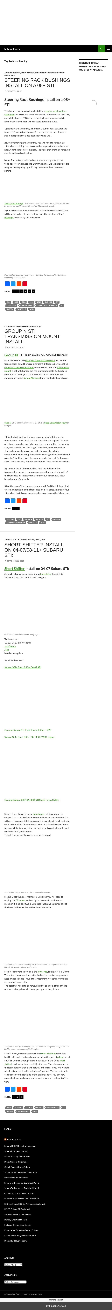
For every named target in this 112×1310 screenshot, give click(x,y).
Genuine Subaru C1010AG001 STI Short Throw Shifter (31, 799)
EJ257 (23, 73)
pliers (60, 1057)
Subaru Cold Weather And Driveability (21, 1198)
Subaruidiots (14, 1139)
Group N (11, 355)
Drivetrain (14, 73)
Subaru (42, 73)
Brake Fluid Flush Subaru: (16, 1240)
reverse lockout (48, 1053)
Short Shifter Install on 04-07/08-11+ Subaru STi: (33, 550)
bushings (8, 217)
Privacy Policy (9, 1294)
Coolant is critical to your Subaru (19, 1193)
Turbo (61, 73)
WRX (12, 75)
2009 (16, 302)
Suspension (52, 73)
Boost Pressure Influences (16, 1177)
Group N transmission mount (19, 367)
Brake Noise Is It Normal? (15, 1161)
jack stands (38, 813)
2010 (24, 302)
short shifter (45, 573)
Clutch (29, 1108)
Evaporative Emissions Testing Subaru (21, 1230)
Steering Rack (26, 305)
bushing (48, 302)
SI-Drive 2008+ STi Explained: (17, 1214)
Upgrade (33, 523)
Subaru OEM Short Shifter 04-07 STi (22, 667)
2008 (8, 302)
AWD (6, 73)
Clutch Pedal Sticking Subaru (17, 1167)
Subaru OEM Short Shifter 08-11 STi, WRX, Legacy (29, 737)
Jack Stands (10, 646)
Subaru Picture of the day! (16, 1151)
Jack (6, 649)
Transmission (22, 326)
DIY (57, 302)
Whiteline (21, 309)
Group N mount (32, 377)
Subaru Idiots (12, 48)
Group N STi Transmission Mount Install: (32, 336)
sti (62, 305)
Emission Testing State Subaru (17, 1225)
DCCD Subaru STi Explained (17, 1209)
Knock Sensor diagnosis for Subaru (20, 1235)
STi (36, 73)
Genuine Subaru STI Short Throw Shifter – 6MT (27, 730)
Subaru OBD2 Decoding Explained (19, 1146)
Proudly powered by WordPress (29, 1294)
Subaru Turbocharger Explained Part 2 (21, 1183)
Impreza (30, 73)
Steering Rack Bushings (13, 203)
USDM (7, 75)
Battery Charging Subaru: (15, 1219)
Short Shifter (14, 568)
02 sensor (20, 900)
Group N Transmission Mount (40, 360)
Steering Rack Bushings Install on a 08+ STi (37, 82)
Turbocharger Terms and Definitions (20, 1172)
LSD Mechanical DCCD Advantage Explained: (25, 1204)
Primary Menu (108, 48)
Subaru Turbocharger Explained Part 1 (21, 1188)
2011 (31, 302)
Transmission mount (16, 523)
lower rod (42, 971)
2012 (39, 302)
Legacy (39, 1108)
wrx (32, 309)
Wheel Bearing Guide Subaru (17, 1156)
